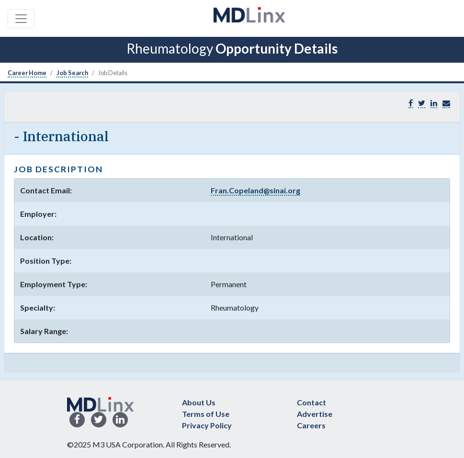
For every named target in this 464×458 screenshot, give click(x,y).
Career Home (27, 73)
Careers (311, 425)
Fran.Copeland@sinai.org (255, 190)
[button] (446, 103)
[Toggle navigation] (21, 18)
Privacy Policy (207, 425)
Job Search (72, 73)
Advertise (314, 413)
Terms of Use (205, 413)
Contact (311, 402)
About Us (198, 402)
